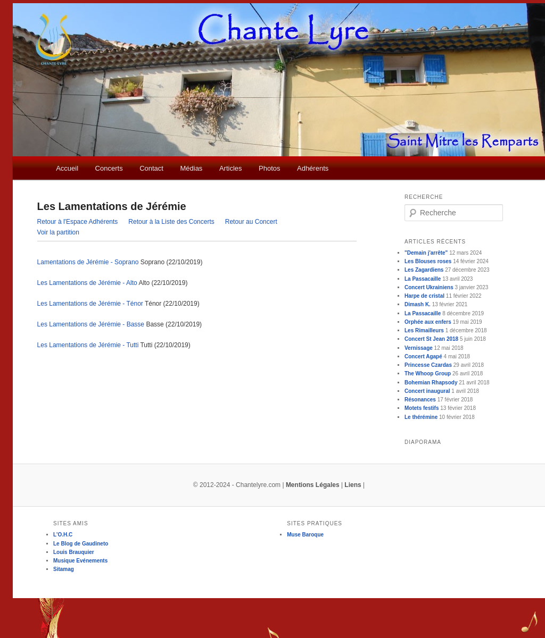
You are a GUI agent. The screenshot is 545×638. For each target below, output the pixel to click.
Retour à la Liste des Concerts (171, 221)
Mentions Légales (313, 485)
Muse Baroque (305, 535)
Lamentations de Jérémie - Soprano (88, 262)
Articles (230, 168)
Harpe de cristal (424, 296)
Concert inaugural (427, 391)
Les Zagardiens (423, 270)
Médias (191, 168)
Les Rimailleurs (424, 330)
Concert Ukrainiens (428, 287)
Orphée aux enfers (427, 322)
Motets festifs (421, 408)
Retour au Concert (251, 221)
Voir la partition (58, 232)
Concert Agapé (423, 356)
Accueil (67, 168)
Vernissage (418, 348)
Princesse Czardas (428, 365)
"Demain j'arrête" (426, 253)
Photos (269, 168)
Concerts (109, 168)
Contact (151, 168)
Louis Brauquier (73, 552)
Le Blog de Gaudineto (80, 544)
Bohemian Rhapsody (430, 382)
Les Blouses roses (427, 261)
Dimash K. (417, 304)
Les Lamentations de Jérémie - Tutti (88, 345)
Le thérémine (420, 417)
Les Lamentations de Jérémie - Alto (87, 283)
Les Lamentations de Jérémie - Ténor (90, 303)
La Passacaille (422, 279)
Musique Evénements (80, 561)
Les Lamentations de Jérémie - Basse (90, 324)
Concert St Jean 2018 (431, 339)
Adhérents (312, 168)
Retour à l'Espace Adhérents (77, 221)
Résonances (420, 399)
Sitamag (63, 569)
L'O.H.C (62, 535)
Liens (352, 485)
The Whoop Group (427, 373)
